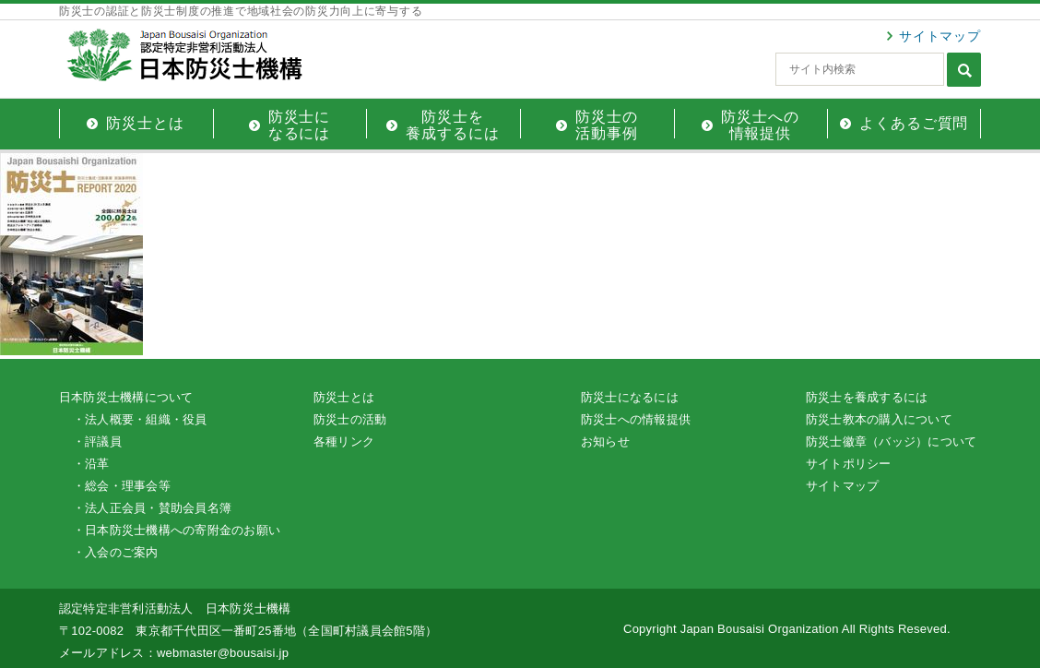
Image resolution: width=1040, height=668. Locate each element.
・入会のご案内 (116, 552)
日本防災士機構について (126, 397)
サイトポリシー (849, 464)
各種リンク (343, 441)
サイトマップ (940, 36)
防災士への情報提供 (636, 419)
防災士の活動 (349, 419)
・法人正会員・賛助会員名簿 (152, 508)
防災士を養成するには (867, 397)
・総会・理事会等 (122, 486)
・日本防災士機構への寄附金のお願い (176, 530)
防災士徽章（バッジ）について (891, 441)
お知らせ (605, 441)
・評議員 (97, 441)
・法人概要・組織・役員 (140, 419)
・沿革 (91, 464)
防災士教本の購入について (879, 419)
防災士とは (343, 397)
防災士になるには (630, 397)
